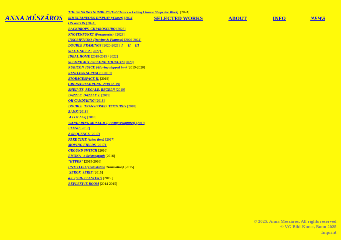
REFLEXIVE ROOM (83, 183)
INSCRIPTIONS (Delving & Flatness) (95, 40)
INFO (279, 18)
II (129, 45)
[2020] (101, 62)
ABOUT (237, 18)
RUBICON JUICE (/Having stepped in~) (97, 67)
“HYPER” (75, 161)
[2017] (106, 123)
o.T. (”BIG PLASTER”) (85, 178)
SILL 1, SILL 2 (79, 51)
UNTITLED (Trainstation (86, 167)
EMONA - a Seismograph (86, 156)
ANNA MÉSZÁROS (34, 18)
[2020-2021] (94, 45)
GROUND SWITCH (82, 150)
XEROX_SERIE (81, 172)
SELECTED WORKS (178, 18)
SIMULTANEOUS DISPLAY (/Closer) (95, 18)
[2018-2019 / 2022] (104, 56)
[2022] (96, 51)
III (136, 45)
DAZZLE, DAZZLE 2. (84, 95)
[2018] (86, 100)
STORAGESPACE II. (83, 78)
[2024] (129, 18)
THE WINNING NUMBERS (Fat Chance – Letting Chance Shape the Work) (123, 12)
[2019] (90, 73)
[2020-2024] (132, 40)
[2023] (97, 29)
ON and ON (77, 23)
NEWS (317, 18)
